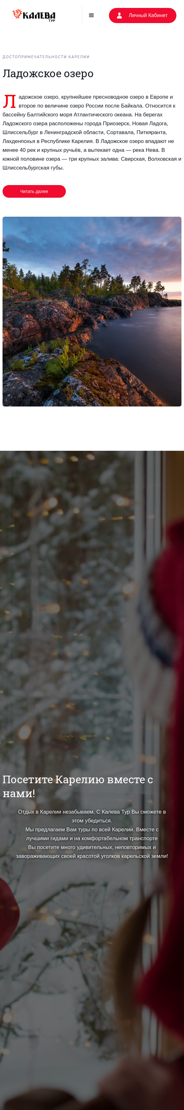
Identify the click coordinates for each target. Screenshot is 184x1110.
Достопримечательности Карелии (46, 57)
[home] (34, 15)
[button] (91, 15)
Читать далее (34, 191)
